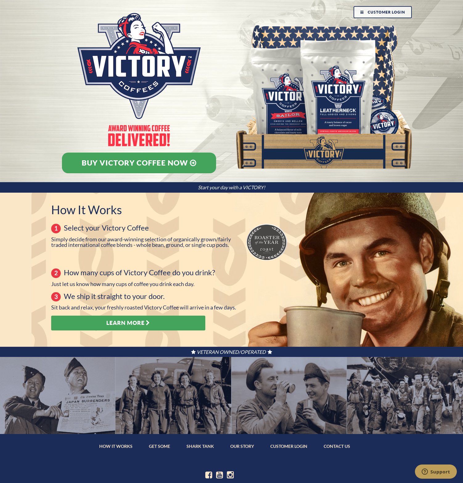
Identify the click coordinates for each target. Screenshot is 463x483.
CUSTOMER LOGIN (288, 446)
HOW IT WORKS (116, 446)
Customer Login (382, 12)
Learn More (128, 322)
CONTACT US (337, 446)
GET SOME (159, 446)
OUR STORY (242, 446)
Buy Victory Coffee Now (139, 162)
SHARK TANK (200, 446)
